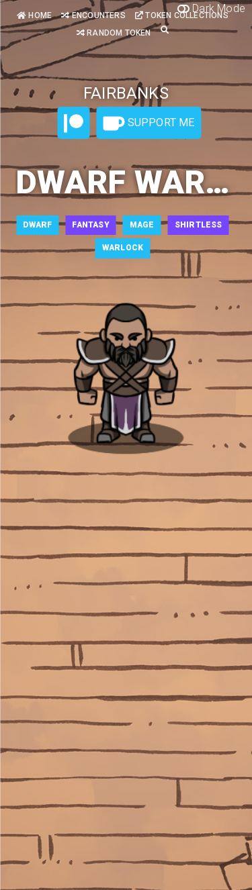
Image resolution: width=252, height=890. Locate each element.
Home (34, 15)
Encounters (93, 15)
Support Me (148, 123)
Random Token (114, 33)
